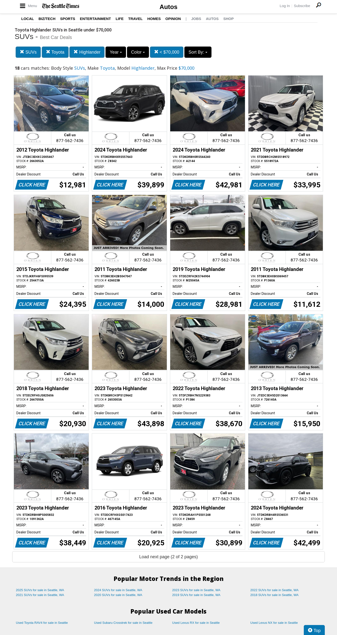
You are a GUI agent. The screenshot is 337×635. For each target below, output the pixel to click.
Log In (285, 6)
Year (116, 52)
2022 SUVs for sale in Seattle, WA (274, 590)
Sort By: (198, 52)
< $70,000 (166, 52)
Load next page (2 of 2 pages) (168, 556)
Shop (228, 19)
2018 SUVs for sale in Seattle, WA (274, 595)
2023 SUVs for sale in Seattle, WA (196, 590)
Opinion (173, 19)
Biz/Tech (47, 19)
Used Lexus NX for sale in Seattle (274, 623)
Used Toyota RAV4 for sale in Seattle (42, 623)
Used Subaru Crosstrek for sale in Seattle (123, 623)
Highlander (87, 52)
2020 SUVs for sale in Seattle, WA (118, 595)
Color (138, 52)
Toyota (55, 52)
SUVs (28, 52)
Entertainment (95, 19)
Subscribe (302, 6)
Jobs (196, 19)
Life (120, 19)
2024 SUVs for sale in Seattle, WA (118, 590)
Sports (67, 19)
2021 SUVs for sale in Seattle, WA (40, 595)
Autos (168, 6)
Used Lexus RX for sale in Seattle (196, 623)
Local (27, 19)
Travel (135, 19)
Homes (154, 19)
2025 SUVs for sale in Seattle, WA (40, 590)
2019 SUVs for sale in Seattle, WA (196, 595)
